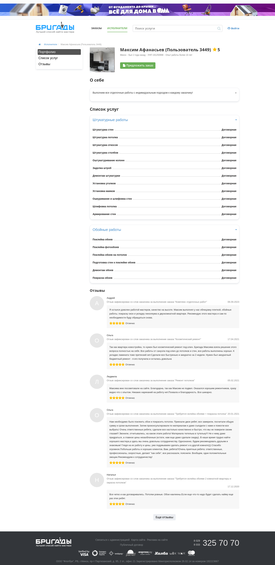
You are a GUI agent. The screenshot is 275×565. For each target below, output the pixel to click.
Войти (233, 28)
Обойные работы (164, 230)
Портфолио (47, 52)
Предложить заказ (138, 65)
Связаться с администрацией (112, 539)
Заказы (96, 28)
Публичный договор (131, 544)
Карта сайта (138, 539)
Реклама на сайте (157, 539)
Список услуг (48, 58)
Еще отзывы (164, 517)
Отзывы (44, 64)
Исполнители (117, 28)
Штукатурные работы (164, 120)
